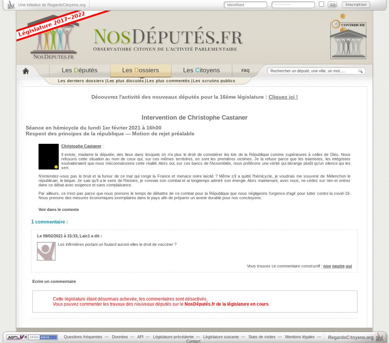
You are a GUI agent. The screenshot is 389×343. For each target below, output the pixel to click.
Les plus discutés (125, 81)
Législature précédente (173, 337)
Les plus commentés (168, 81)
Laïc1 (85, 236)
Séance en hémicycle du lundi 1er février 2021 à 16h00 (93, 128)
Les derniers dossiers (81, 81)
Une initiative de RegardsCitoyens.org (52, 5)
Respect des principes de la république (75, 133)
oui (349, 266)
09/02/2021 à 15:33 (60, 236)
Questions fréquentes (83, 337)
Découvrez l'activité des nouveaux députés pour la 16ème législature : (194, 97)
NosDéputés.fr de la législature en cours (227, 304)
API (140, 337)
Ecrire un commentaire (54, 281)
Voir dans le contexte (59, 209)
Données (120, 337)
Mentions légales (300, 337)
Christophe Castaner (81, 146)
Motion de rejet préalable (163, 133)
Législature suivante (221, 337)
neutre (338, 266)
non (327, 266)
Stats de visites (262, 337)
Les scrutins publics (214, 81)
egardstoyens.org (351, 337)
